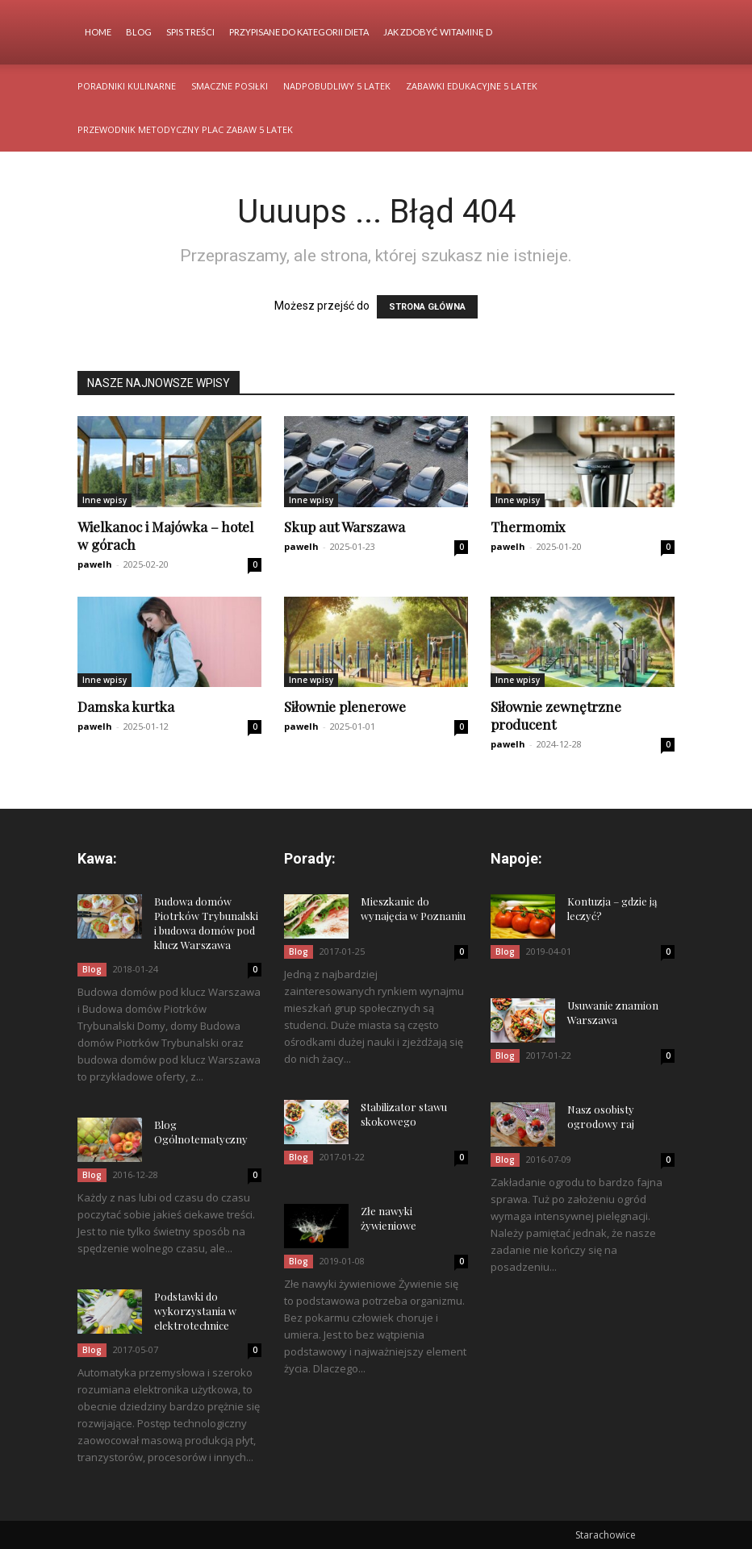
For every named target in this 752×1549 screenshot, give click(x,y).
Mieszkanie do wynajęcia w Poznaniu (413, 908)
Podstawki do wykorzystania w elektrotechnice (195, 1310)
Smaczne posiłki (229, 86)
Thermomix (528, 526)
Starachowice (605, 1535)
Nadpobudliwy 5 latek (337, 86)
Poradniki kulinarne (126, 86)
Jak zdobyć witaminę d (437, 32)
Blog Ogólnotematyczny (201, 1132)
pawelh (94, 564)
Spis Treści (190, 32)
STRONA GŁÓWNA (427, 307)
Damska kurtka (125, 706)
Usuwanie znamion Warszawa (612, 1012)
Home (98, 32)
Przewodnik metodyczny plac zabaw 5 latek (185, 129)
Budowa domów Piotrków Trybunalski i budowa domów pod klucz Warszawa (206, 922)
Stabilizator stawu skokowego (404, 1114)
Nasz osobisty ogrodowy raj (600, 1116)
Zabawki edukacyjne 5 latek (471, 86)
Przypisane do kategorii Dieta (299, 32)
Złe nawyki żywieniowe (388, 1218)
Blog (139, 32)
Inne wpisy (104, 500)
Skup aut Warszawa (344, 526)
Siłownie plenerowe (345, 706)
